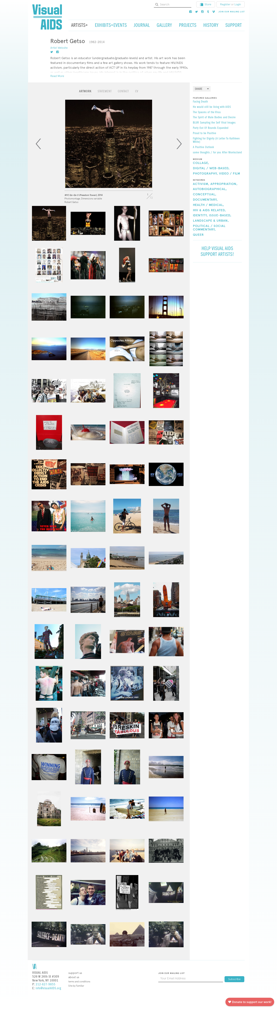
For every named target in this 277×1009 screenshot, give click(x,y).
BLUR (196, 123)
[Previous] (38, 144)
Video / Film (229, 173)
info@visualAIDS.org (48, 988)
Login (237, 4)
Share (198, 89)
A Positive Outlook (203, 147)
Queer (198, 235)
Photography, (205, 173)
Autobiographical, (210, 189)
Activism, (201, 184)
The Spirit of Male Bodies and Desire (214, 117)
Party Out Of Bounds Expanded (210, 128)
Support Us (75, 973)
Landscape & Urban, (211, 221)
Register (225, 4)
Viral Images (228, 123)
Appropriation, (224, 184)
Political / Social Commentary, (209, 227)
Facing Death (200, 102)
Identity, (200, 215)
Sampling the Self (210, 123)
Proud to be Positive (204, 133)
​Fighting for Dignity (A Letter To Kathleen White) (216, 140)
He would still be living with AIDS (212, 107)
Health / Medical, (208, 205)
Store (205, 4)
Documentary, (205, 200)
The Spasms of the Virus (207, 112)
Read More (57, 76)
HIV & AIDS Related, (209, 210)
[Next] (179, 144)
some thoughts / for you (207, 152)
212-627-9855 (45, 984)
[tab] (85, 93)
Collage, (201, 163)
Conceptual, (204, 194)
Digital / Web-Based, (211, 168)
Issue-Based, (220, 215)
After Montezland (232, 152)
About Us (73, 977)
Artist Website (59, 47)
